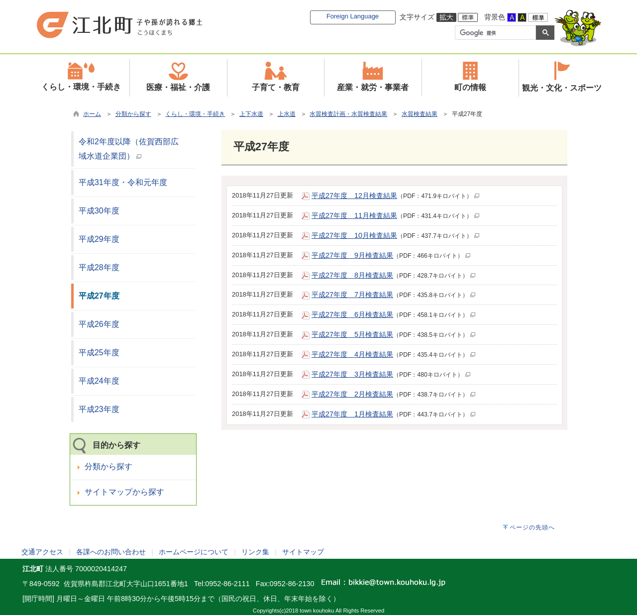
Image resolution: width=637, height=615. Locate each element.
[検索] (494, 32)
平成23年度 (99, 409)
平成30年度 (99, 210)
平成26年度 (99, 324)
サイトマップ (303, 552)
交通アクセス (42, 552)
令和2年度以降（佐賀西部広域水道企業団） (129, 148)
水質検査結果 (419, 113)
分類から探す (133, 113)
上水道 (287, 113)
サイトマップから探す (124, 492)
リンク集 (255, 552)
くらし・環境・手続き (195, 113)
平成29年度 (99, 239)
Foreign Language (352, 16)
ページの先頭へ (532, 527)
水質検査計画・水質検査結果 (348, 113)
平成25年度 (99, 352)
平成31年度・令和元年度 (123, 182)
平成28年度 (99, 267)
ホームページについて (193, 552)
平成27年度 (99, 296)
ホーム (92, 113)
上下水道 (251, 113)
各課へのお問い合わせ (111, 552)
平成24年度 (99, 381)
